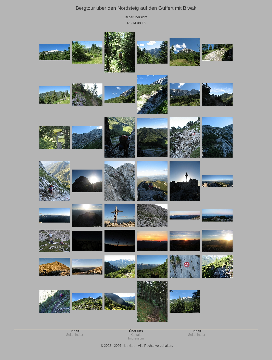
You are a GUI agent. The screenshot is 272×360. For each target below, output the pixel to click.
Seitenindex (74, 334)
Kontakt (136, 334)
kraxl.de (129, 345)
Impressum (136, 338)
